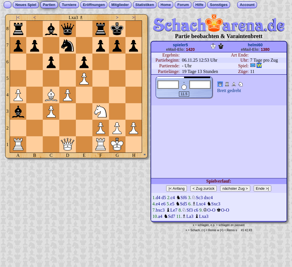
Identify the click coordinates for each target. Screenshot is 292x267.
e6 (163, 203)
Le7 (174, 210)
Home (165, 5)
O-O (211, 210)
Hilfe (199, 5)
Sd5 (183, 203)
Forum (183, 5)
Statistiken (144, 5)
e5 (172, 203)
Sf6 (184, 197)
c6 (196, 210)
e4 (158, 203)
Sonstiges (219, 5)
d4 (158, 197)
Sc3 (199, 197)
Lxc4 (201, 203)
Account (247, 5)
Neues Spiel (25, 5)
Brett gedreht (229, 90)
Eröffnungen (94, 5)
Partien (49, 5)
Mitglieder (120, 5)
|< (18, 17)
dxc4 (208, 197)
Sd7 (171, 216)
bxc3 (160, 210)
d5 (164, 197)
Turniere (69, 5)
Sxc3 (215, 203)
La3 (189, 216)
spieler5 (180, 45)
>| (133, 17)
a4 (160, 216)
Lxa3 (203, 216)
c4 (173, 197)
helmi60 (255, 45)
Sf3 (189, 210)
